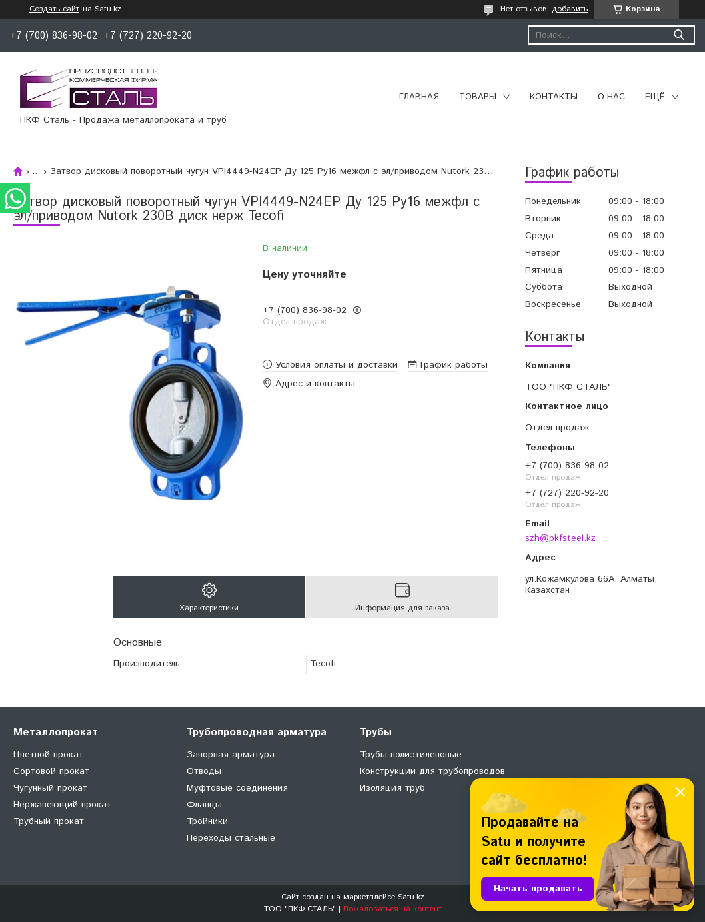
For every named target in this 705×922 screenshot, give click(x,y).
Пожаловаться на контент (392, 909)
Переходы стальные (231, 838)
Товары (477, 97)
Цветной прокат (48, 754)
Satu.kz (411, 897)
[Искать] (679, 35)
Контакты (554, 97)
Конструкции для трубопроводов (432, 771)
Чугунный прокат (50, 788)
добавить (570, 9)
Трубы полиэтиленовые (411, 754)
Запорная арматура (231, 754)
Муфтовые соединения (237, 788)
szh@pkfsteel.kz (560, 538)
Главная (419, 97)
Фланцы (204, 804)
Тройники (207, 821)
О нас (611, 97)
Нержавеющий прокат (62, 804)
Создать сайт (54, 9)
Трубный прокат (48, 821)
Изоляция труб (392, 788)
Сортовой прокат (51, 771)
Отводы (204, 771)
